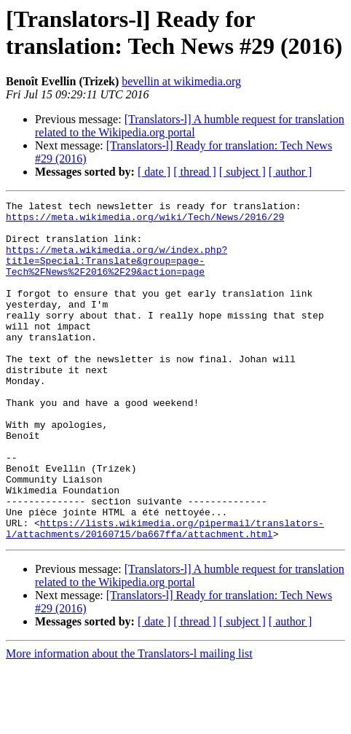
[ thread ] (194, 171)
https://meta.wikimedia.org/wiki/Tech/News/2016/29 (145, 220)
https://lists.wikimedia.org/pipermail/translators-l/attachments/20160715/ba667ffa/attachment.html (165, 595)
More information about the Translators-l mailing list (129, 721)
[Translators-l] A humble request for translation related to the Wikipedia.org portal (189, 125)
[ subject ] (242, 171)
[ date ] (154, 171)
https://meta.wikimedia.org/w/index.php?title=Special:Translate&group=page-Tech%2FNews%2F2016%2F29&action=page (116, 273)
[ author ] (290, 171)
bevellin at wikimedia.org (181, 81)
